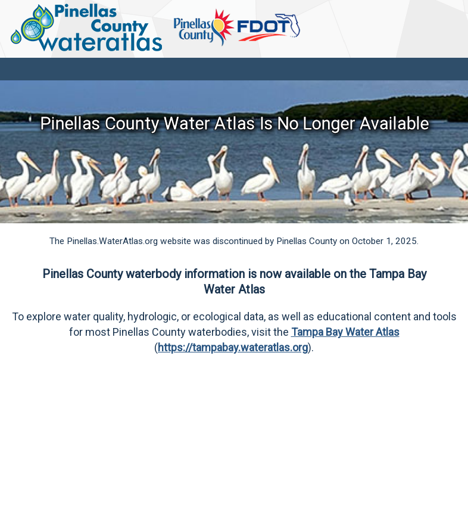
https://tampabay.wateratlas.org (233, 347)
